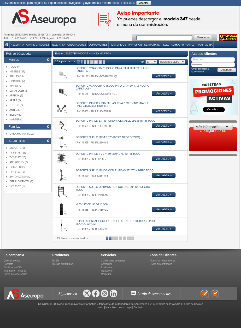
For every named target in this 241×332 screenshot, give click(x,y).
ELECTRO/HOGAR (173, 44)
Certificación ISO (13, 267)
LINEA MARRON (101, 53)
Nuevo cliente (198, 72)
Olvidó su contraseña (161, 264)
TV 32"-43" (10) (18, 157)
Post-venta (106, 267)
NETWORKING (152, 44)
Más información (208, 127)
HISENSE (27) (17, 71)
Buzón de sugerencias (15, 274)
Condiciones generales (113, 260)
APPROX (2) (16, 95)
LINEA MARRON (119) (22, 133)
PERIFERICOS (118, 44)
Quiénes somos (12, 260)
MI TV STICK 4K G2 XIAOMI (92, 204)
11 (96, 62)
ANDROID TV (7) (18, 162)
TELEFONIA (58, 44)
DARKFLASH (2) (19, 90)
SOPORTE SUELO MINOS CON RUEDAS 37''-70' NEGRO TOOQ (114, 170)
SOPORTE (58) (18, 148)
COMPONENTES (97, 44)
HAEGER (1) (16, 119)
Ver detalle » (164, 76)
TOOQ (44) (16, 66)
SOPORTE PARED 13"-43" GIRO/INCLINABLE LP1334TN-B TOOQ (115, 120)
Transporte (106, 270)
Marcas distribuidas (62, 264)
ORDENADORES (76, 44)
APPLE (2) (15, 100)
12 (100, 62)
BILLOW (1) (16, 114)
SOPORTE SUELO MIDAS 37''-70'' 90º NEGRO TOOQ (108, 137)
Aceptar (143, 2)
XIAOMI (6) (16, 86)
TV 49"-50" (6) (17, 172)
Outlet (191, 44)
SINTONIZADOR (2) (20, 176)
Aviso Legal (125, 307)
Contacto (8, 264)
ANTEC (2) (15, 110)
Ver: (142, 62)
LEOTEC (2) (16, 105)
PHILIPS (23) (17, 76)
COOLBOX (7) (17, 81)
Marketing (106, 274)
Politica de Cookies (192, 304)
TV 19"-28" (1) (17, 186)
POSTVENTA (205, 44)
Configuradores (37, 44)
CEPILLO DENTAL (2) (21, 181)
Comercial (106, 264)
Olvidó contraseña (200, 69)
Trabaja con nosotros (15, 270)
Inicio (100, 307)
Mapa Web (111, 307)
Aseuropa (17, 44)
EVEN (55, 260)
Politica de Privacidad (169, 304)
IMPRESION (135, 44)
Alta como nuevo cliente (162, 260)
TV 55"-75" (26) (18, 152)
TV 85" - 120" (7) (18, 167)
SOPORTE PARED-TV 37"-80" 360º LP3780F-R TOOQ (108, 153)
